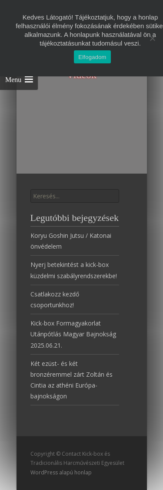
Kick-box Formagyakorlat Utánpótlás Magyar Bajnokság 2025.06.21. (73, 334)
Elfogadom (92, 57)
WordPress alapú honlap (61, 472)
